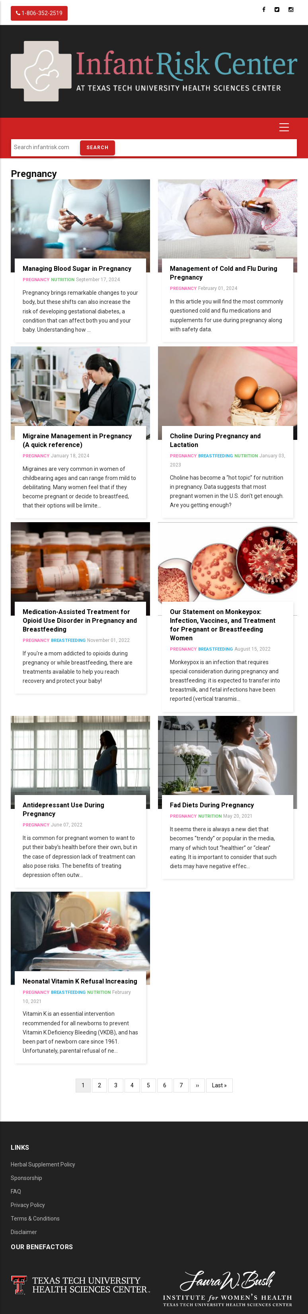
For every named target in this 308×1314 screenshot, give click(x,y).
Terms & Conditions (35, 1218)
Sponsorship (26, 1178)
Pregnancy (36, 279)
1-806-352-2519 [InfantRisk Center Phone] (39, 13)
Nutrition (62, 279)
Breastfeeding (215, 456)
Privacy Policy (28, 1205)
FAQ (16, 1191)
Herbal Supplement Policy (43, 1164)
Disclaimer (24, 1232)
